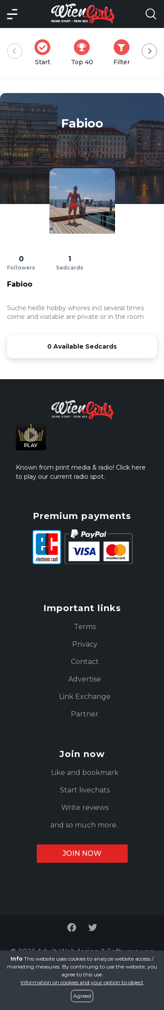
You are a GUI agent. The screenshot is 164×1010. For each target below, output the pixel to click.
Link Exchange (85, 696)
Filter (124, 52)
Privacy (85, 644)
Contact (85, 661)
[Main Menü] (12, 14)
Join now (82, 853)
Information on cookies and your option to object (82, 982)
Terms (85, 627)
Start (45, 52)
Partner (84, 714)
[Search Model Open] (151, 14)
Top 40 (84, 52)
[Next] (149, 51)
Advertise (84, 679)
